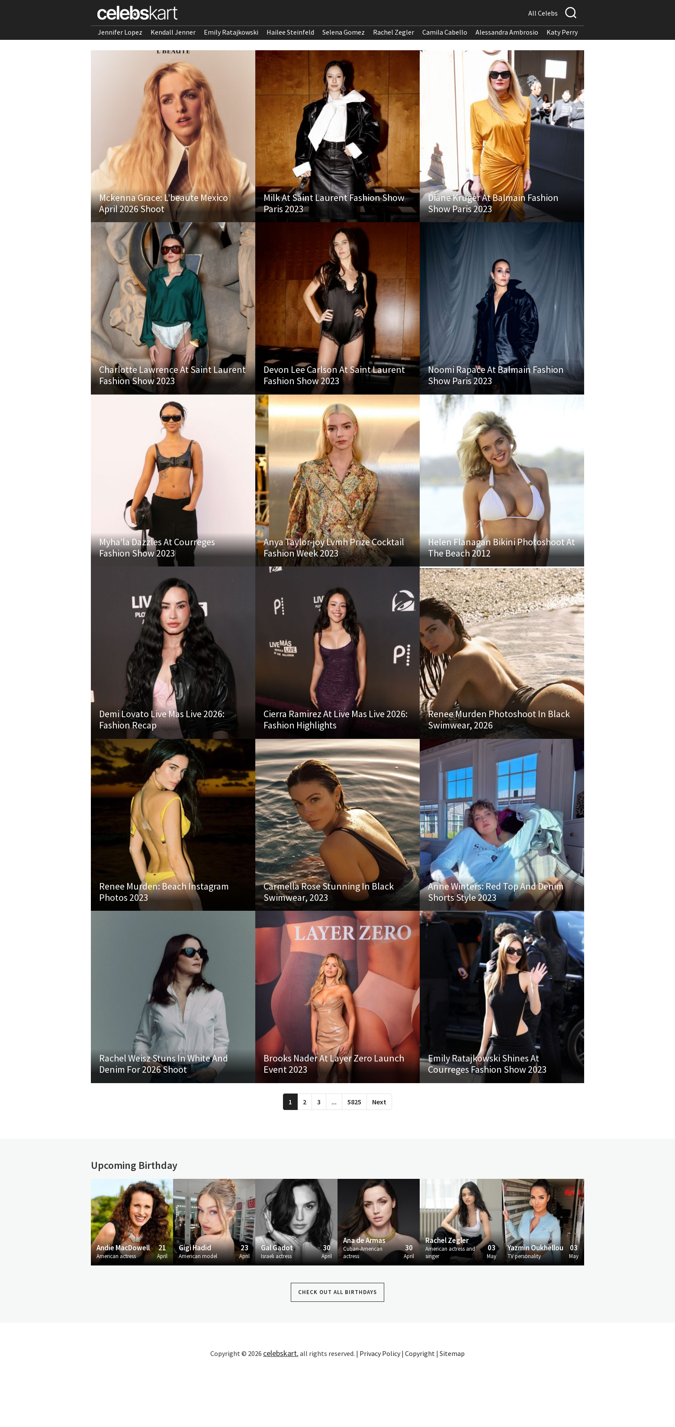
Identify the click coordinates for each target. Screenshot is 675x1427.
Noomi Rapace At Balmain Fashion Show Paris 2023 (496, 394)
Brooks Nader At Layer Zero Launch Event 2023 (334, 1121)
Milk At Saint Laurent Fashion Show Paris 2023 (334, 212)
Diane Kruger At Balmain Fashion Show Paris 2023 (493, 212)
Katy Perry (562, 32)
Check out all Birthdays (337, 1351)
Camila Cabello (444, 32)
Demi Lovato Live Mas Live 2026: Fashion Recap (162, 758)
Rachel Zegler (393, 32)
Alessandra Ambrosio (507, 32)
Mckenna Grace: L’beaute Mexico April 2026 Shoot (164, 212)
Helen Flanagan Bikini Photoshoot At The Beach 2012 (501, 576)
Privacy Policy (380, 1412)
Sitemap (452, 1412)
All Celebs (543, 13)
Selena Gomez (343, 32)
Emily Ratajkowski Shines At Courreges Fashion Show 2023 (487, 1121)
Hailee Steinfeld (290, 32)
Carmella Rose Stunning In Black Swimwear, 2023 (329, 940)
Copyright (420, 1412)
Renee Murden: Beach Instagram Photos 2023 (164, 940)
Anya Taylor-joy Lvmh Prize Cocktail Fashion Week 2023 (334, 576)
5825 (354, 1160)
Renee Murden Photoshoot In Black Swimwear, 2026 (499, 758)
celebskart (280, 1412)
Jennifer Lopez (120, 32)
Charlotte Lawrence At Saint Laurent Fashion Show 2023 (173, 394)
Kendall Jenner (173, 32)
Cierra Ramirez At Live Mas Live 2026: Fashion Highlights (336, 758)
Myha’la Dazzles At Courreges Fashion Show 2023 (157, 576)
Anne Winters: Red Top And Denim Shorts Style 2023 (496, 940)
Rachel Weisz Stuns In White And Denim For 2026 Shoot (164, 1121)
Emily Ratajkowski (231, 32)
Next (379, 1160)
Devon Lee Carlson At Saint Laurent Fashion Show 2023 (334, 394)
